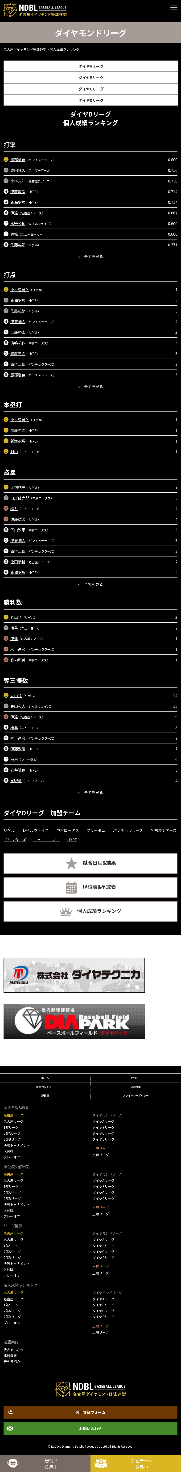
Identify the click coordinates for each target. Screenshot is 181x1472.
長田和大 (17, 706)
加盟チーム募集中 (141, 1463)
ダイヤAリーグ (90, 66)
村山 (14, 451)
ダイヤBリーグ (91, 77)
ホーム (45, 1078)
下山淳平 (17, 530)
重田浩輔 (17, 561)
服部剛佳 (17, 159)
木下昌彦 (17, 649)
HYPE (72, 839)
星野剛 (16, 780)
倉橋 (14, 234)
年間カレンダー (45, 1087)
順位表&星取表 (99, 886)
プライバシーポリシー (136, 1095)
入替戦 (8, 1151)
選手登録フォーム (90, 1412)
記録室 (45, 1095)
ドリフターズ (15, 839)
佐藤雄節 (17, 245)
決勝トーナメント (17, 1145)
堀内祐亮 (17, 487)
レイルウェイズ (35, 830)
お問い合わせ (90, 1428)
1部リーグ (11, 1127)
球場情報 (136, 1087)
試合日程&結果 (99, 862)
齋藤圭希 (17, 353)
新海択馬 (17, 202)
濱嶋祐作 (17, 343)
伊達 (14, 213)
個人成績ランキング (99, 910)
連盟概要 (10, 1355)
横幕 (14, 628)
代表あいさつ (13, 1349)
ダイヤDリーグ (91, 100)
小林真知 (17, 181)
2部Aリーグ (12, 1133)
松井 (14, 508)
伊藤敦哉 (17, 191)
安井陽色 (17, 770)
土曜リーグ (100, 1154)
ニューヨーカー (46, 839)
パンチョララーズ (128, 830)
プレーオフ (12, 1157)
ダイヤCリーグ (91, 89)
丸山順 (16, 617)
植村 (14, 759)
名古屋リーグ (13, 1121)
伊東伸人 (17, 321)
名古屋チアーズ (164, 830)
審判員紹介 (12, 1361)
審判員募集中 (51, 1463)
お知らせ (136, 1078)
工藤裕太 (17, 332)
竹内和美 (17, 660)
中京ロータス (67, 830)
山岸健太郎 (19, 498)
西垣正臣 (17, 364)
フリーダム (95, 830)
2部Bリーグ (12, 1139)
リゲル (9, 830)
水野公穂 (17, 223)
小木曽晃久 (19, 289)
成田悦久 (17, 170)
